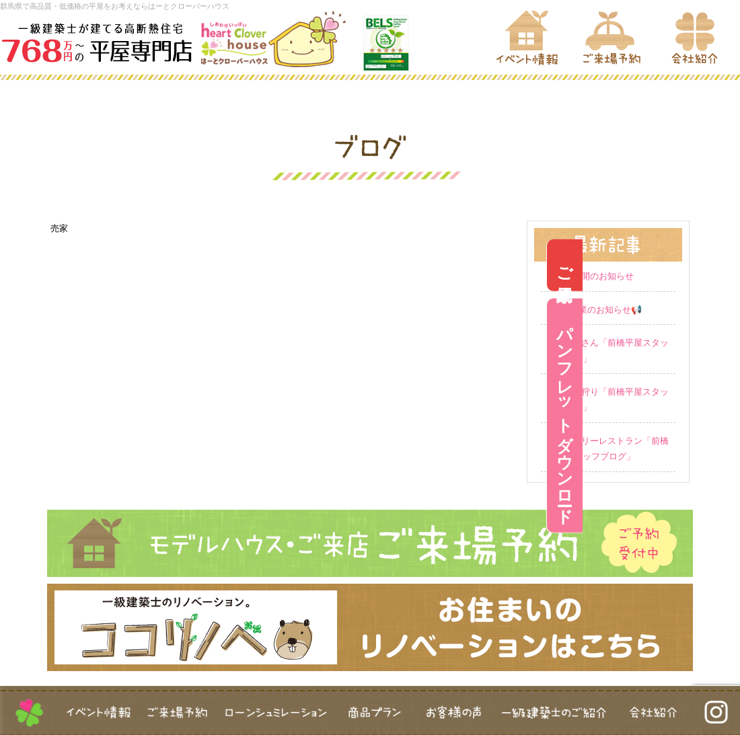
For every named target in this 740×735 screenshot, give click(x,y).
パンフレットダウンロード (722, 415)
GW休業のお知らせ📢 (598, 310)
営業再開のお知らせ (594, 276)
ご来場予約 (722, 265)
